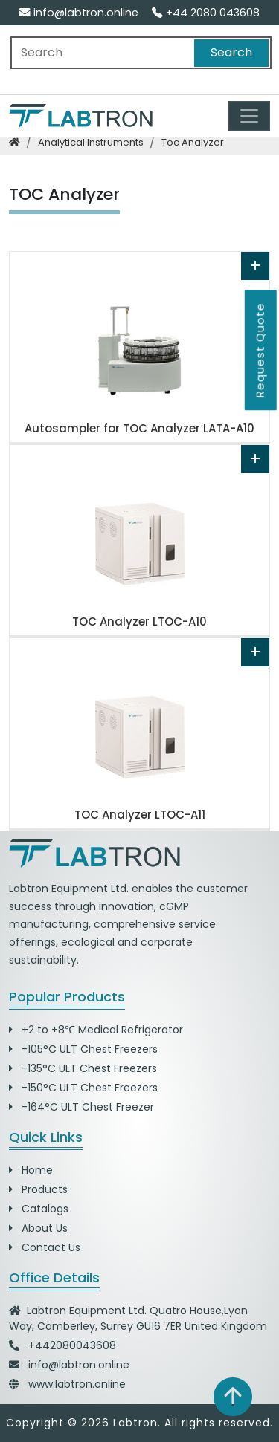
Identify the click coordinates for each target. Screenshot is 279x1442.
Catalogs (38, 1208)
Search (231, 52)
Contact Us (44, 1247)
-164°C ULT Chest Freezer (81, 1107)
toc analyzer (192, 142)
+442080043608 (72, 1345)
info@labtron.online (78, 12)
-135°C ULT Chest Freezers (83, 1068)
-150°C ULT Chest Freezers (83, 1087)
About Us (38, 1228)
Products (38, 1189)
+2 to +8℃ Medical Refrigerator (96, 1029)
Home (31, 1170)
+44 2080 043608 (206, 12)
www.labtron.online (77, 1384)
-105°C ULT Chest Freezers (83, 1049)
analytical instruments (91, 142)
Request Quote (260, 349)
